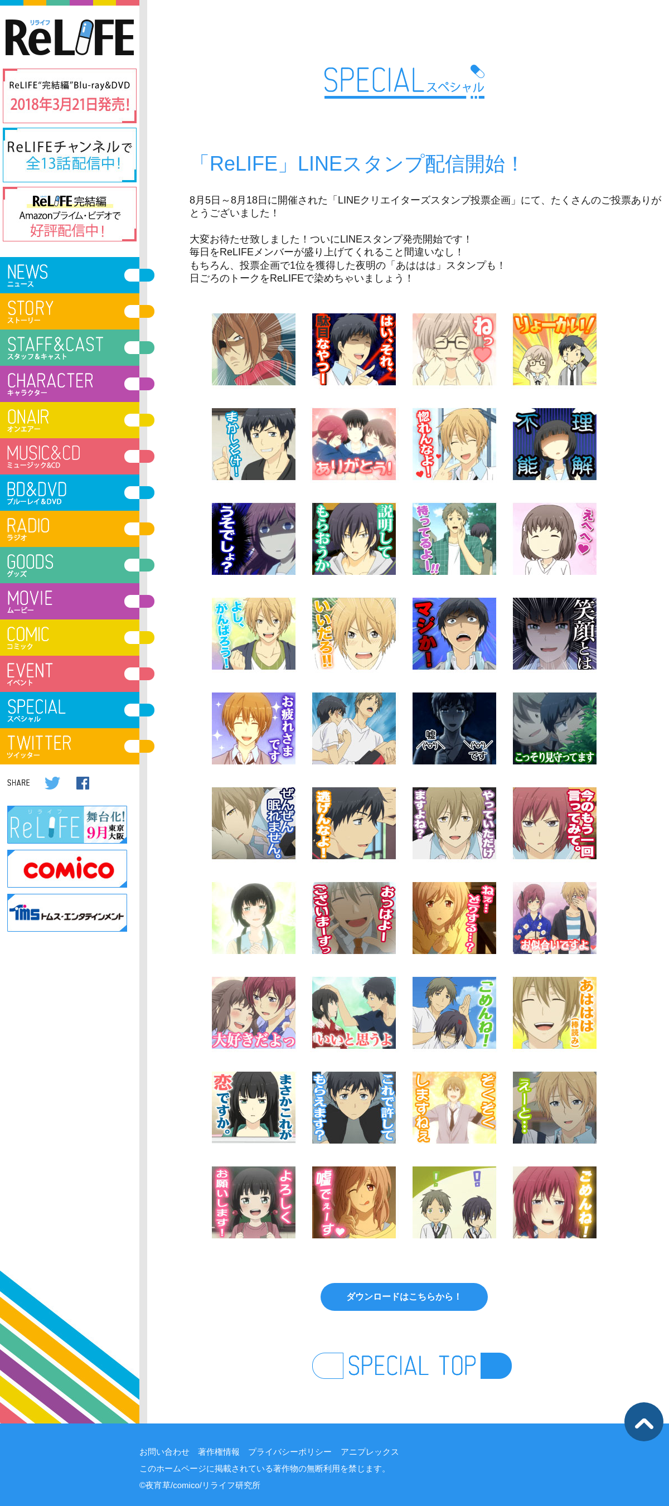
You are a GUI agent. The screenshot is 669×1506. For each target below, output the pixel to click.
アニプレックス (370, 1451)
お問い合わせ (164, 1451)
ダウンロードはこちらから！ (404, 1296)
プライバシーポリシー (290, 1451)
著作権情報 (219, 1451)
